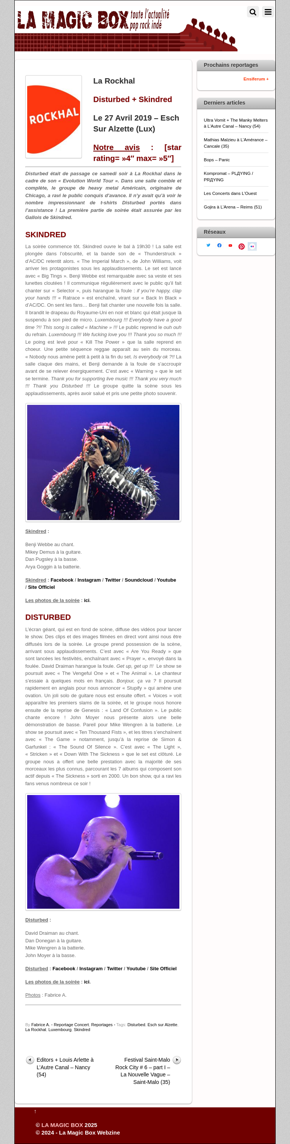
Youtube (166, 580)
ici (86, 600)
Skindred (82, 1029)
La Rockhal (35, 1029)
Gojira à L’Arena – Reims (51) (233, 206)
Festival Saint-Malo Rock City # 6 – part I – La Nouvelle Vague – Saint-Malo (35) (143, 1071)
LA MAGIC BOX (62, 1125)
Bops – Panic (217, 159)
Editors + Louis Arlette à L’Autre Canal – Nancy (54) (65, 1067)
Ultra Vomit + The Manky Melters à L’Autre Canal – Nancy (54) (236, 122)
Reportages (102, 1024)
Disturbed (136, 1024)
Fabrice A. (40, 1024)
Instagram (89, 580)
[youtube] (230, 244)
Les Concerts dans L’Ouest (230, 193)
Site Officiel (41, 587)
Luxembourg (59, 1029)
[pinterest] (241, 245)
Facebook (62, 580)
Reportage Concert (71, 1024)
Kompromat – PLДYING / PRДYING (228, 176)
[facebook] (219, 244)
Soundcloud (139, 580)
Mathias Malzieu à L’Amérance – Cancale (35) (235, 142)
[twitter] (208, 244)
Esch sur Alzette (162, 1024)
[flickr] (252, 245)
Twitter (113, 580)
